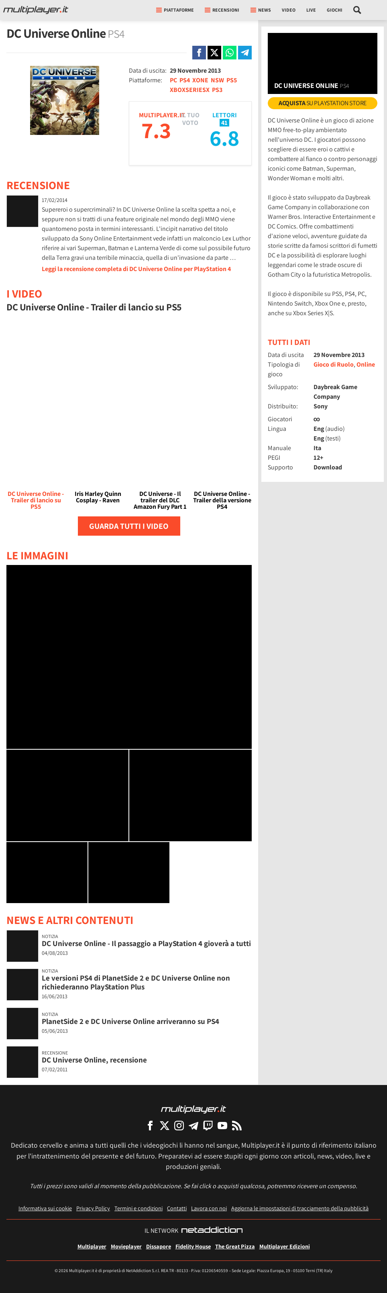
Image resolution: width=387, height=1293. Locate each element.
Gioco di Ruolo (334, 364)
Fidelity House (193, 1246)
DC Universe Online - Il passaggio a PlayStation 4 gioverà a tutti (146, 943)
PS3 (217, 90)
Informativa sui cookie (45, 1208)
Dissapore (158, 1246)
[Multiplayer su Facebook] (150, 1125)
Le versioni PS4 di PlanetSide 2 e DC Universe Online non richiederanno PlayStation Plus (136, 982)
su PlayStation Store (323, 103)
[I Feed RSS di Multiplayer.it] (237, 1125)
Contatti (177, 1208)
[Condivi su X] (214, 52)
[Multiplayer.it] (35, 10)
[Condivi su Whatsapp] (229, 52)
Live (311, 10)
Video (288, 10)
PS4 (184, 80)
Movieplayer (126, 1246)
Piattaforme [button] (175, 10)
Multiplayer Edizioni (284, 1246)
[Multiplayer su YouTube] (222, 1125)
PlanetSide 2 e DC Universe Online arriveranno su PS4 (130, 1021)
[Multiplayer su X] (164, 1125)
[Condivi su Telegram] (245, 52)
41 (224, 122)
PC (173, 80)
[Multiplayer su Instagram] (179, 1125)
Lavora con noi (209, 1208)
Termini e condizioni (138, 1208)
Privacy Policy (93, 1208)
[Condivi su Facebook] (199, 52)
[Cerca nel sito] (357, 10)
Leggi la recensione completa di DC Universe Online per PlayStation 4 (136, 269)
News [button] (261, 10)
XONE (200, 80)
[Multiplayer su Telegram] (193, 1125)
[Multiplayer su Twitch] (208, 1125)
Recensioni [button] (222, 10)
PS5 (231, 80)
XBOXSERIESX (190, 90)
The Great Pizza (235, 1246)
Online (365, 364)
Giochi (334, 10)
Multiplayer (91, 1246)
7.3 (156, 130)
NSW (217, 80)
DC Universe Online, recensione (94, 1060)
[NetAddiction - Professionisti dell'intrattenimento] (211, 1231)
